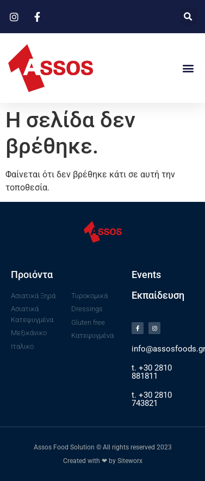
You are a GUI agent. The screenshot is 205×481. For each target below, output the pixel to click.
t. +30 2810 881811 (152, 372)
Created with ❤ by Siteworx (102, 461)
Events (146, 274)
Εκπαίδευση (158, 295)
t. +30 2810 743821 (152, 399)
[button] (188, 16)
